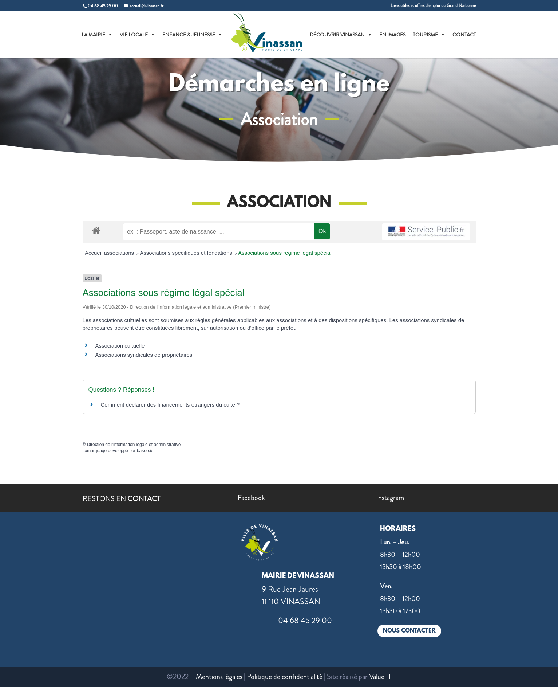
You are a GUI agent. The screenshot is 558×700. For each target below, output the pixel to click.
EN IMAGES (392, 34)
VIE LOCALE (137, 34)
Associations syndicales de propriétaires (144, 355)
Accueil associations (110, 253)
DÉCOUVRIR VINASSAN (341, 34)
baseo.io (145, 450)
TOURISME (429, 34)
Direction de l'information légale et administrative (134, 444)
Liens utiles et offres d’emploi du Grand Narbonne (433, 6)
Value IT (380, 676)
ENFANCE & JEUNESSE (192, 34)
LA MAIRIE (97, 34)
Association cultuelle (120, 346)
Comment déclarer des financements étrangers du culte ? (170, 405)
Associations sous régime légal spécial (285, 253)
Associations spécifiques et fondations (187, 253)
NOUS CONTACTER (409, 630)
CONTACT (464, 34)
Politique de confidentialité (284, 676)
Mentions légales (219, 676)
